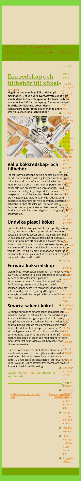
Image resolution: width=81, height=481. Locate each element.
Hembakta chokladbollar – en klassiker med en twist (67, 290)
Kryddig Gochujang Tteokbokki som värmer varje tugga (67, 96)
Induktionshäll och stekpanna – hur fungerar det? (67, 399)
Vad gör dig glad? (16, 52)
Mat (25, 373)
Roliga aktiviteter (43, 52)
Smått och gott (14, 58)
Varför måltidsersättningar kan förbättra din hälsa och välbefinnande (67, 219)
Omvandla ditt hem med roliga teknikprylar (67, 247)
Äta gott (20, 47)
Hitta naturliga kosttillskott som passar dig (67, 444)
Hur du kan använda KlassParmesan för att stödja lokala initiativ (67, 186)
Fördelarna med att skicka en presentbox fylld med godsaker (67, 156)
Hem (8, 47)
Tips (31, 58)
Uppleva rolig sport (43, 47)
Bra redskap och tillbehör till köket (33, 79)
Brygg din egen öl (67, 460)
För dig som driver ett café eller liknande (67, 267)
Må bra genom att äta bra (25, 395)
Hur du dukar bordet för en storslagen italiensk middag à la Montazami (67, 345)
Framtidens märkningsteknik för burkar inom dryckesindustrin (67, 127)
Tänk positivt (66, 52)
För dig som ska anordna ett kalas (67, 418)
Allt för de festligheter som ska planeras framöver (67, 376)
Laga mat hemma (67, 429)
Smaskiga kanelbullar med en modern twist (67, 314)
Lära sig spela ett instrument (60, 395)
